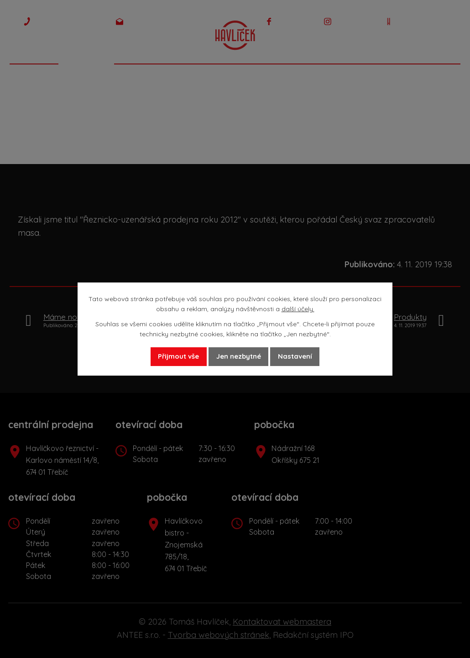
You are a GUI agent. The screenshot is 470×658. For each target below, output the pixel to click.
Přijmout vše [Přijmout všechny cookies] (166, 356)
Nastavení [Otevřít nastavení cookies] (307, 356)
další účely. (298, 308)
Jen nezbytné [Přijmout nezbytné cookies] (239, 356)
